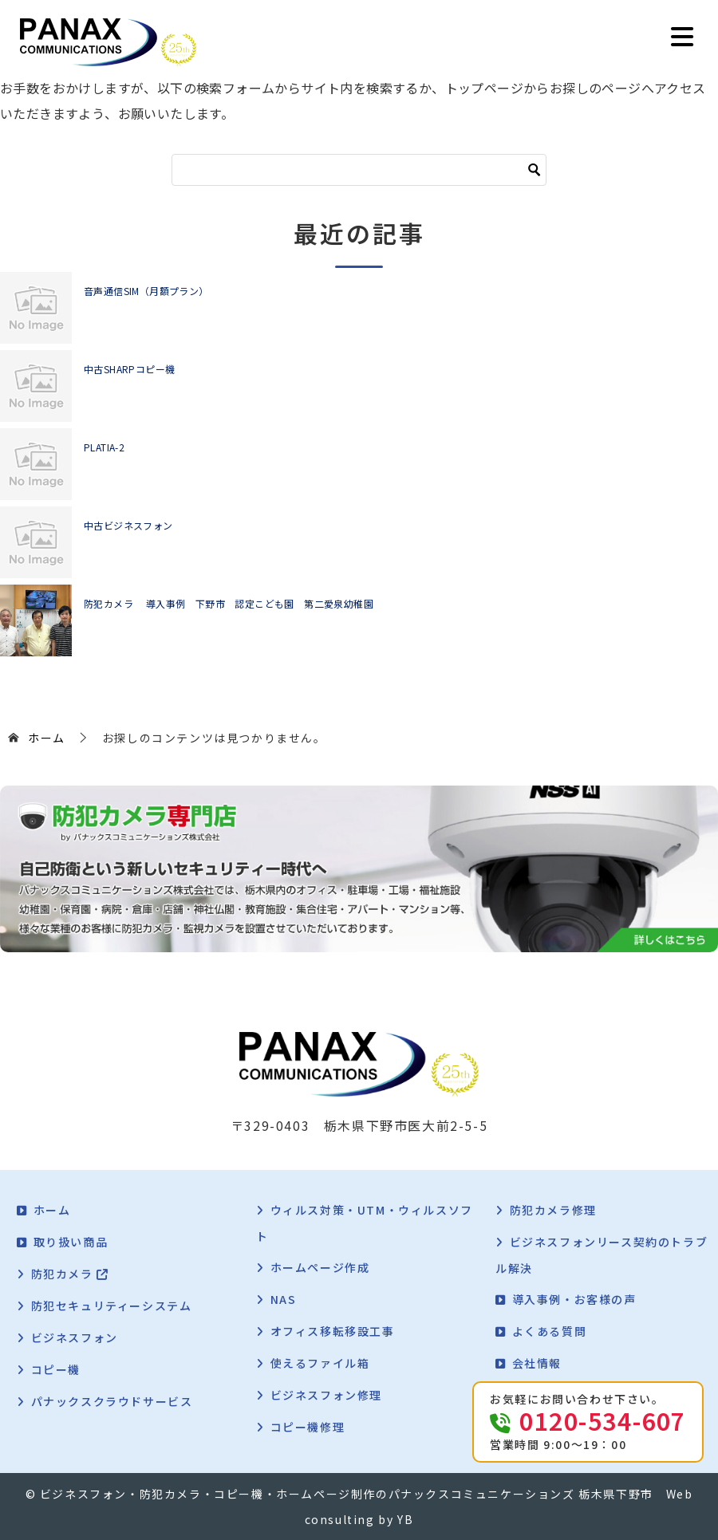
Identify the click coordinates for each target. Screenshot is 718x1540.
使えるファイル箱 (320, 1363)
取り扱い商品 (71, 1242)
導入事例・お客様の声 (574, 1299)
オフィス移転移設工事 (332, 1331)
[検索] (359, 170)
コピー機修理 (307, 1427)
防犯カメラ (70, 1274)
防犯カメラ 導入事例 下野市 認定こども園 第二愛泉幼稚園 (228, 603)
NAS (283, 1299)
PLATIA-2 (104, 447)
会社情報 (537, 1363)
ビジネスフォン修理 (326, 1395)
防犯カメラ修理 (553, 1210)
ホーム (52, 1210)
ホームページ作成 (320, 1267)
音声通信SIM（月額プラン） (146, 290)
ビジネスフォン (74, 1337)
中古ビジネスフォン (128, 525)
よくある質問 (549, 1331)
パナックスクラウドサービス (112, 1401)
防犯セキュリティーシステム (111, 1306)
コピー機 (56, 1369)
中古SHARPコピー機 (129, 369)
